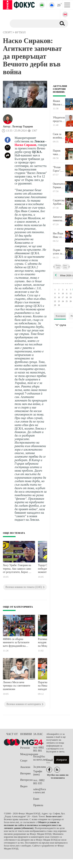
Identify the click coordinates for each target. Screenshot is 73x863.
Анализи (25, 767)
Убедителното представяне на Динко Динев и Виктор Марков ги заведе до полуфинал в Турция (59, 119)
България (25, 741)
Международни (26, 754)
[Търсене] (32, 23)
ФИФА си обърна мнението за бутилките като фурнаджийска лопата (16, 643)
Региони (25, 747)
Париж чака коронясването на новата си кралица (59, 152)
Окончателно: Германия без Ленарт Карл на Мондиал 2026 (59, 185)
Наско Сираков (25, 144)
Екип (36, 798)
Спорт (23, 760)
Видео (23, 786)
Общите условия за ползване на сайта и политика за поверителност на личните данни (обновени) (32, 825)
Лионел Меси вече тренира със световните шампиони (16, 686)
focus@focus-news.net (39, 758)
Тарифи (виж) (37, 773)
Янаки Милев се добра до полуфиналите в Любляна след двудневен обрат (59, 103)
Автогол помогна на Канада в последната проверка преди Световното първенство (59, 218)
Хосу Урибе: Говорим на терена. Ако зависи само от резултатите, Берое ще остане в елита (17, 569)
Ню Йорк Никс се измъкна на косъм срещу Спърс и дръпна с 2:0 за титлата (58, 235)
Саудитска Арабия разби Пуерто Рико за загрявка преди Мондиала (58, 202)
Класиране (61, 316)
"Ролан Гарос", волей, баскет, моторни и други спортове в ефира (59, 169)
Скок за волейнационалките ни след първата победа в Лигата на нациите (59, 136)
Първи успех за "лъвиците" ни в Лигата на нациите (59, 252)
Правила (38, 805)
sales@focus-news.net (39, 791)
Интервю (25, 773)
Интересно (26, 779)
